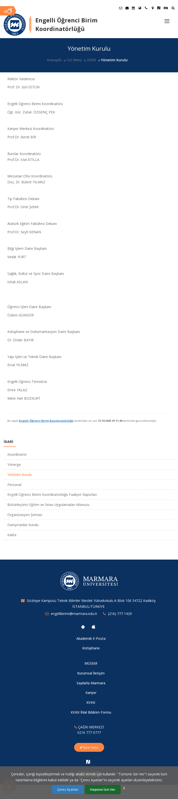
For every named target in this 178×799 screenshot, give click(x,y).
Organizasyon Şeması (24, 514)
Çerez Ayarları (67, 789)
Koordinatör (17, 454)
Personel (14, 484)
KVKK (90, 702)
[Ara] (173, 8)
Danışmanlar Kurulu (23, 524)
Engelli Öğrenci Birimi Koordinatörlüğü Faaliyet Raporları (52, 494)
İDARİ (91, 60)
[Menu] (167, 19)
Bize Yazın (89, 747)
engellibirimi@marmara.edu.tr (74, 613)
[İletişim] (146, 8)
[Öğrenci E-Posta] (120, 8)
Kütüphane (91, 648)
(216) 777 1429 (120, 613)
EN (166, 8)
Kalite (11, 535)
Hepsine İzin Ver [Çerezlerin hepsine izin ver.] (102, 789)
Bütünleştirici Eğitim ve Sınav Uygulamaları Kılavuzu (48, 504)
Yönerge (14, 464)
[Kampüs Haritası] (152, 8)
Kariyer (90, 692)
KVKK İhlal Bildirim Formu (91, 712)
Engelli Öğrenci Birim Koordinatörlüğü (46, 421)
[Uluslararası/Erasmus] (139, 8)
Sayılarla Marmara (91, 683)
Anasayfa (54, 60)
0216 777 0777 (89, 732)
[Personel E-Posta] (126, 8)
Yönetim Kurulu (19, 474)
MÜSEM (90, 663)
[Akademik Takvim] (133, 8)
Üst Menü (74, 60)
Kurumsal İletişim (91, 673)
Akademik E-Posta (91, 638)
